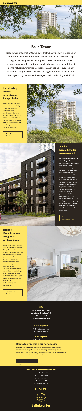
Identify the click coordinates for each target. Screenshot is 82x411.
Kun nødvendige (51, 361)
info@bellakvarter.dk (41, 332)
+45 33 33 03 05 (41, 316)
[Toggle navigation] (79, 3)
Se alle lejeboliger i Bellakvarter (12, 135)
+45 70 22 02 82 (41, 381)
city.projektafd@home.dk (41, 319)
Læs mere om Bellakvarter (10, 293)
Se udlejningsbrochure (68, 218)
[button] (1, 22)
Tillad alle (27, 361)
